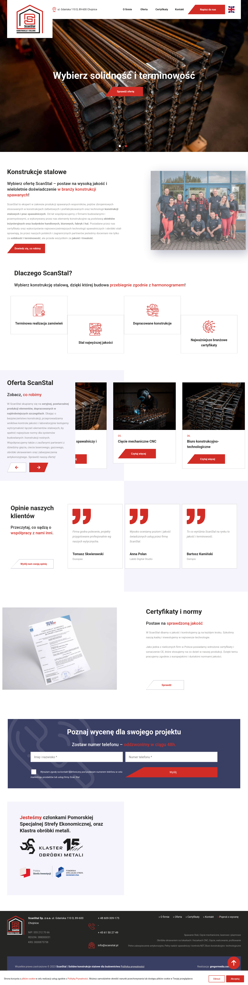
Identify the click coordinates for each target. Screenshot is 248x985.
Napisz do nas (208, 9)
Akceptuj (235, 979)
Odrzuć (216, 979)
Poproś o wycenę (229, 916)
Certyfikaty (161, 9)
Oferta (144, 9)
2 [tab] (126, 146)
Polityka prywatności (132, 966)
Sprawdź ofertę (125, 91)
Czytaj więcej (138, 453)
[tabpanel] (124, 76)
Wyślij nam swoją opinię (40, 562)
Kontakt (179, 9)
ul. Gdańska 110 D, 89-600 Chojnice (77, 9)
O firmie (127, 9)
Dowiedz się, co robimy (28, 248)
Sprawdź (166, 684)
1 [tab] (120, 146)
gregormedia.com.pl (221, 966)
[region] (124, 978)
